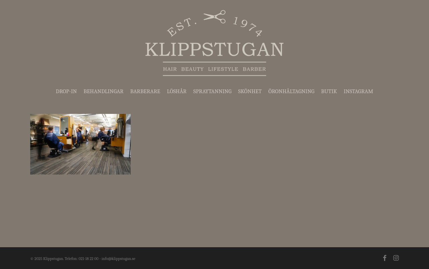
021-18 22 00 (88, 258)
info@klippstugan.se (118, 258)
